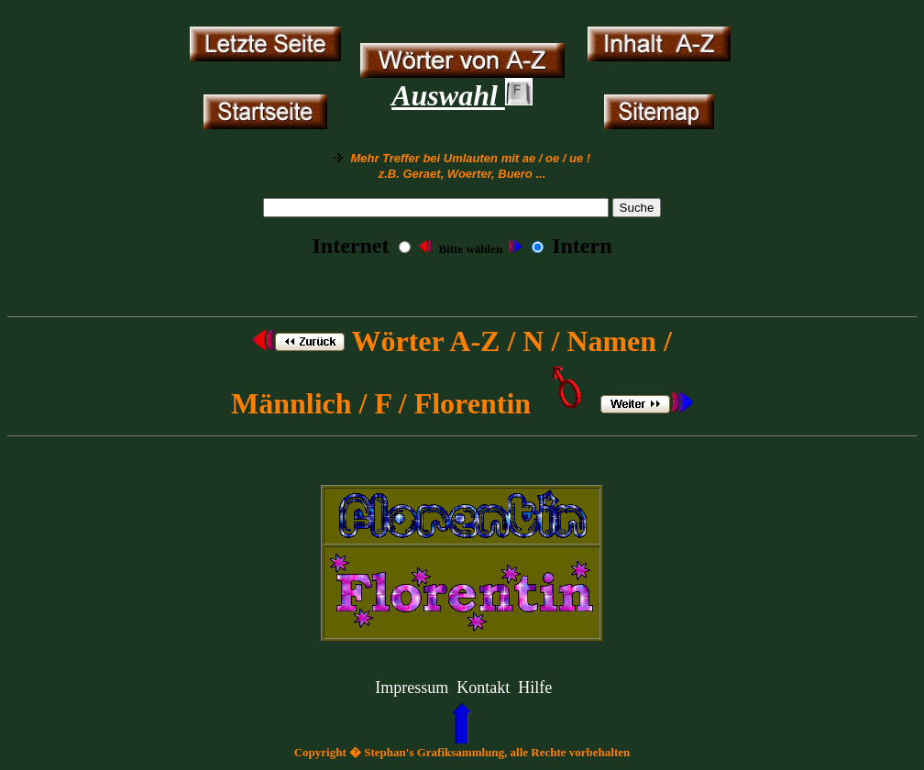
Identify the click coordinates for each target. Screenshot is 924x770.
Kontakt (483, 687)
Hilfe (535, 687)
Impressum (411, 687)
